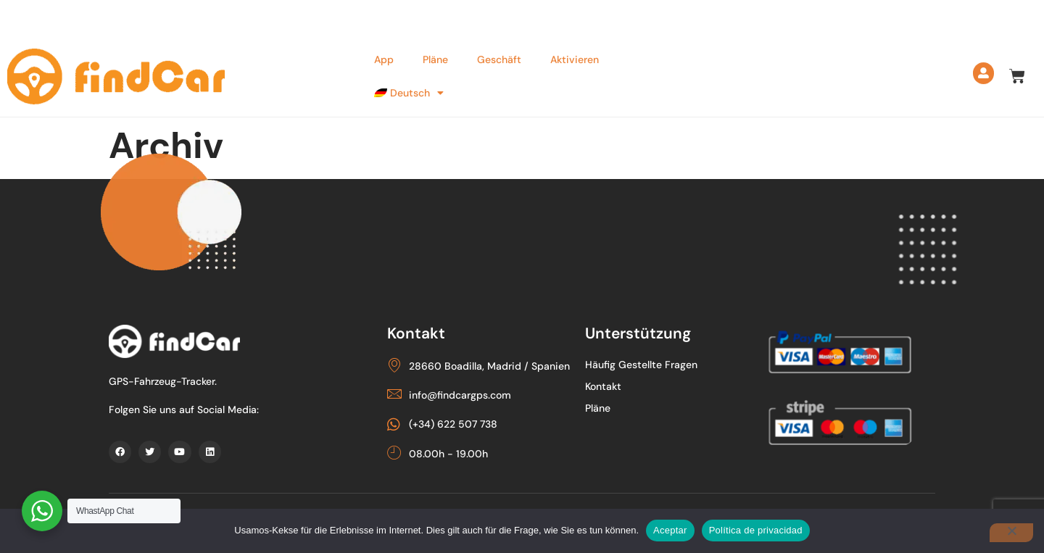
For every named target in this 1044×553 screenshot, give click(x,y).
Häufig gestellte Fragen (658, 363)
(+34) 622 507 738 (162, 18)
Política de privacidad (756, 530)
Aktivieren (570, 55)
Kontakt (620, 385)
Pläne (431, 55)
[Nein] (1011, 532)
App (379, 55)
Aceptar (670, 530)
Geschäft (495, 55)
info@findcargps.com (298, 18)
